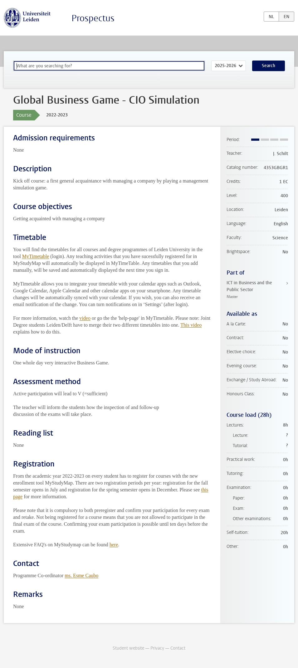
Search (268, 66)
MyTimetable (35, 256)
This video (191, 325)
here (114, 544)
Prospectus (93, 18)
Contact (177, 648)
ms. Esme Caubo (81, 575)
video (84, 318)
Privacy (157, 648)
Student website (128, 648)
